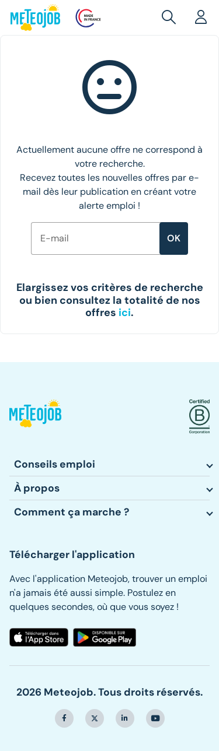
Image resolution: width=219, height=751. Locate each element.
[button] (171, 17)
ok (173, 238)
